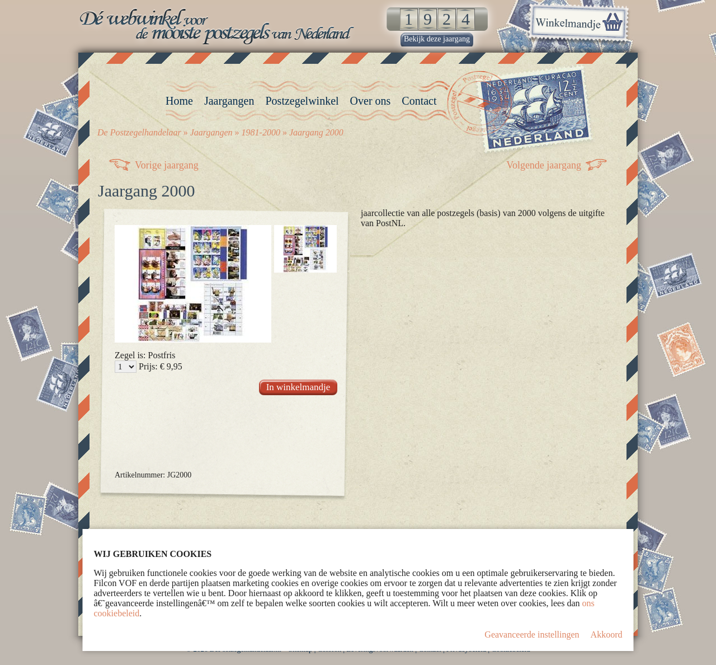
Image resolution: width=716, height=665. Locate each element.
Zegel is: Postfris (145, 355)
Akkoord (607, 634)
